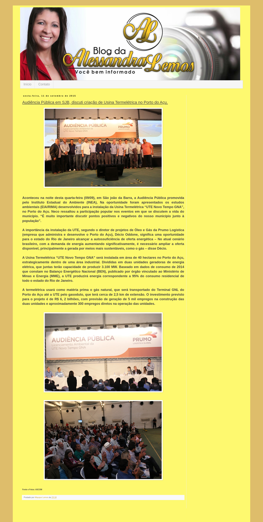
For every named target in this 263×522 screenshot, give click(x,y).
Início (27, 84)
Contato (44, 84)
